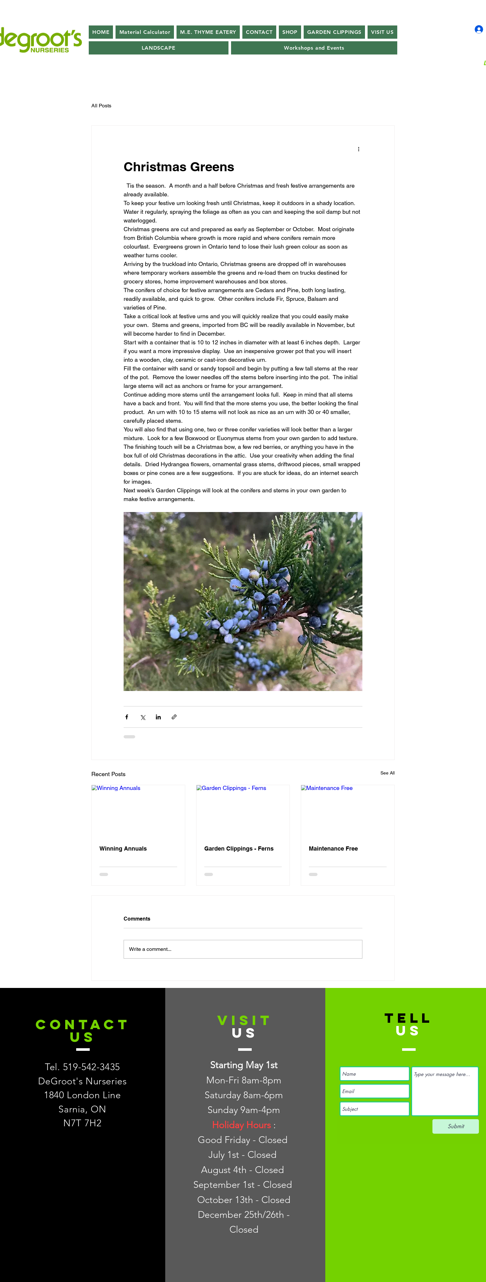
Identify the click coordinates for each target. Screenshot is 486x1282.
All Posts (101, 106)
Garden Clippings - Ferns (239, 848)
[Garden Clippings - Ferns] (243, 811)
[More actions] (358, 149)
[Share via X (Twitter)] (142, 717)
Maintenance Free (333, 848)
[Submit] (455, 1126)
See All (387, 772)
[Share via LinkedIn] (158, 717)
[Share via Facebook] (127, 717)
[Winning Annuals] (138, 811)
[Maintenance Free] (347, 811)
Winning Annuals (123, 848)
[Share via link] (174, 717)
